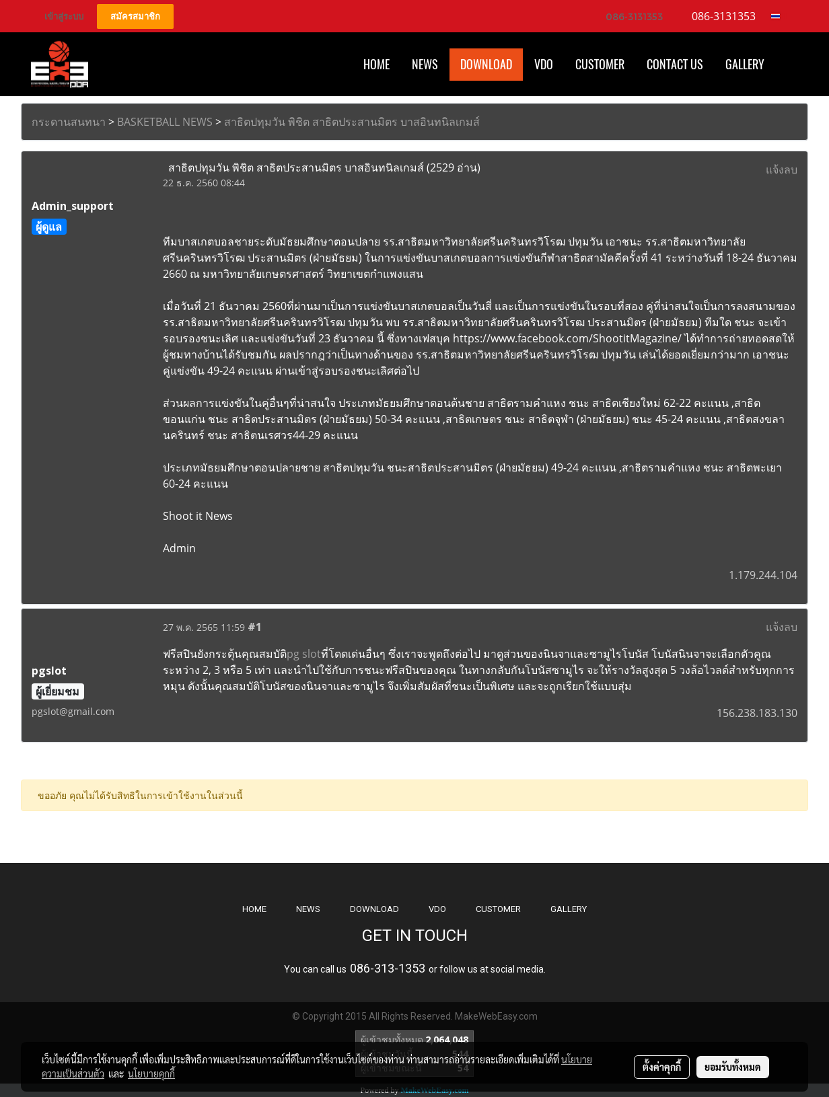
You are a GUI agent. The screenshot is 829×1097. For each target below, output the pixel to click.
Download (486, 64)
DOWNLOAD (374, 909)
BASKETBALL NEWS (165, 121)
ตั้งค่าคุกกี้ (662, 1067)
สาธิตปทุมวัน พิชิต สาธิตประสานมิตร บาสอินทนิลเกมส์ (352, 121)
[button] (787, 64)
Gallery (744, 64)
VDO (543, 64)
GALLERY (568, 909)
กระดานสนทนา (69, 121)
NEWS (308, 909)
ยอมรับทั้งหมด (733, 1067)
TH (779, 16)
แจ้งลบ (781, 169)
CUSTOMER (498, 909)
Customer (599, 64)
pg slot (304, 653)
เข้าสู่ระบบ (63, 16)
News (425, 64)
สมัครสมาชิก (135, 16)
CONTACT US (675, 64)
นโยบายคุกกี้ (151, 1073)
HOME (376, 64)
